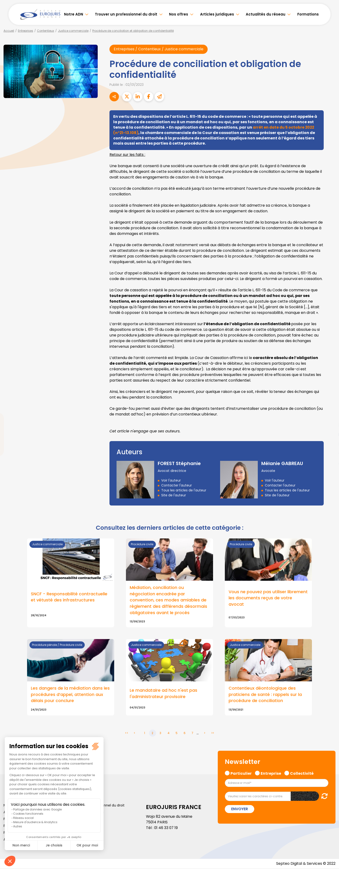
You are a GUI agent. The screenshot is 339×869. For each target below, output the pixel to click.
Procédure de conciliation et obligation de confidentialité (133, 31)
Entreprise (271, 773)
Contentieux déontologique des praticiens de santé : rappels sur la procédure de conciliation (265, 695)
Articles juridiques (217, 14)
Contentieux (45, 31)
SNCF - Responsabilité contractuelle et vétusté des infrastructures (69, 597)
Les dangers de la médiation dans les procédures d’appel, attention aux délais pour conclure (70, 695)
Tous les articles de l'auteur (183, 490)
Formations (308, 14)
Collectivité (302, 773)
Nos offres (178, 14)
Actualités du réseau (265, 14)
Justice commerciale (73, 31)
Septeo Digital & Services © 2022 (305, 864)
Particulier (241, 773)
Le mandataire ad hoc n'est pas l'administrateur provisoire (163, 694)
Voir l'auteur (171, 480)
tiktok (329, 462)
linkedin (329, 425)
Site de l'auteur (173, 495)
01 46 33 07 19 (166, 828)
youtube (329, 434)
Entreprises (25, 31)
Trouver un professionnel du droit (126, 14)
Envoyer (239, 809)
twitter (329, 415)
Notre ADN (73, 14)
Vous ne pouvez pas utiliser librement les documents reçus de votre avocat (268, 598)
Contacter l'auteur (176, 485)
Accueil (9, 31)
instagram (329, 444)
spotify (329, 453)
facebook (329, 406)
